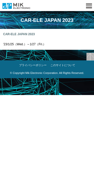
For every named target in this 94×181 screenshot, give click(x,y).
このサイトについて (62, 65)
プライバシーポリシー (33, 65)
